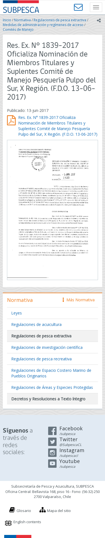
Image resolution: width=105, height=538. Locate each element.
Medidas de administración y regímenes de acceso (43, 24)
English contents (27, 521)
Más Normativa (79, 299)
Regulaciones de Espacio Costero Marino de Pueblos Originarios (51, 373)
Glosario (24, 510)
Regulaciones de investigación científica (47, 347)
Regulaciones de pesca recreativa (41, 358)
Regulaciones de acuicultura (36, 324)
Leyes (16, 313)
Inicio (7, 20)
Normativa (22, 20)
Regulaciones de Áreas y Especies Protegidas (52, 387)
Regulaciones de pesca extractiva (60, 20)
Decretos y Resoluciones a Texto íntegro (48, 398)
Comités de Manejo (18, 29)
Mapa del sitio (59, 510)
